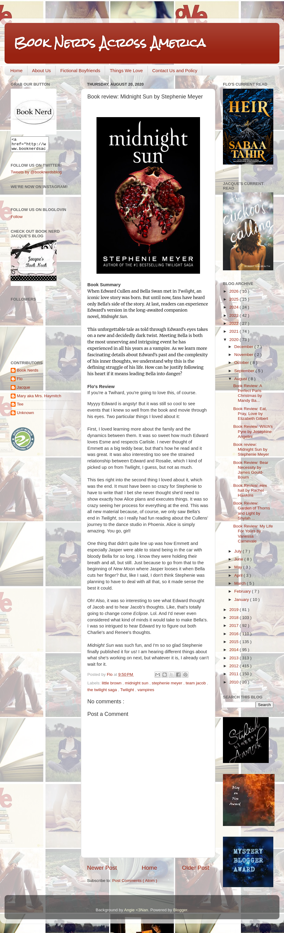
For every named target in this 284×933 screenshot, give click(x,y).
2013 (234, 658)
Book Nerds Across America (110, 43)
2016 (234, 633)
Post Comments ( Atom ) (134, 880)
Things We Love (126, 70)
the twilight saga (102, 689)
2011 (234, 674)
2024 (234, 307)
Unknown (25, 415)
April (239, 575)
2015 (234, 641)
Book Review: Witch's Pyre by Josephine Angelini (253, 431)
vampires (145, 689)
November (244, 354)
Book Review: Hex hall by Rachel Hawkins (250, 490)
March (240, 583)
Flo (20, 381)
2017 (234, 625)
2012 (234, 666)
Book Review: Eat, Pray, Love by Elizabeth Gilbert (250, 413)
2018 (234, 617)
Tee (20, 407)
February (243, 591)
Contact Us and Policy (175, 70)
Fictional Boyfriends (80, 70)
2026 (234, 291)
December (244, 346)
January (242, 599)
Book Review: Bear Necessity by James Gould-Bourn (250, 470)
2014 (234, 649)
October (242, 362)
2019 (234, 609)
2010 (234, 682)
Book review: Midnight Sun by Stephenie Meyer (251, 449)
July (238, 551)
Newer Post (102, 868)
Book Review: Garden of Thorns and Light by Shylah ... (251, 510)
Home (16, 70)
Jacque (23, 390)
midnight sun (137, 683)
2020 (234, 339)
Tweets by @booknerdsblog (36, 174)
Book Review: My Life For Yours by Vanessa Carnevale (253, 533)
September (245, 370)
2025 (234, 299)
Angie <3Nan (136, 910)
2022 (234, 323)
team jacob (196, 683)
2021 (234, 331)
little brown (112, 683)
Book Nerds (27, 373)
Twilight (127, 689)
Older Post (195, 868)
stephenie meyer (168, 683)
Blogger (180, 910)
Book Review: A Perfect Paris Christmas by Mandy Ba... (247, 393)
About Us (41, 70)
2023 (234, 315)
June (239, 559)
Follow (17, 219)
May (238, 567)
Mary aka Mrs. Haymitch (39, 398)
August (241, 378)
